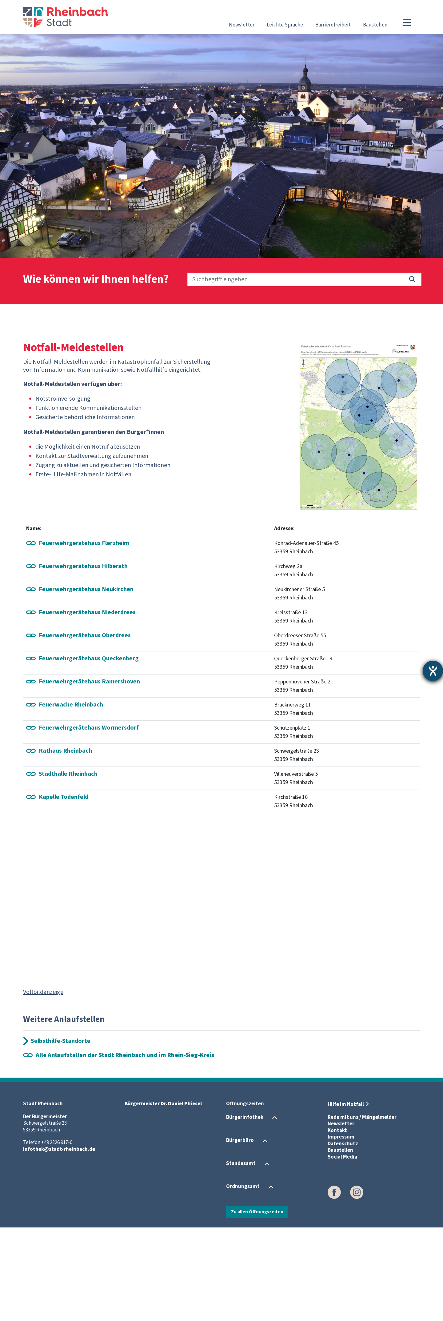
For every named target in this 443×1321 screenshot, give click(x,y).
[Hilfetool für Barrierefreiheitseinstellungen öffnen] (433, 671)
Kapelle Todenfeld (63, 890)
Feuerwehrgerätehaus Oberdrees (85, 728)
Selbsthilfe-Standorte (60, 1134)
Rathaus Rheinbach (65, 844)
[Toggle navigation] (407, 22)
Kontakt (337, 1224)
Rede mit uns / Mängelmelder (362, 1211)
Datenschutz (343, 1237)
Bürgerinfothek (244, 1211)
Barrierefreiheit (333, 25)
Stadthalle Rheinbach (68, 867)
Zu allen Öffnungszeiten (257, 1305)
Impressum (341, 1230)
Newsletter (241, 25)
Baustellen (375, 25)
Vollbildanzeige (43, 1085)
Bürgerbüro (240, 1234)
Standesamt (241, 1257)
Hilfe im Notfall (346, 1198)
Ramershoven (89, 775)
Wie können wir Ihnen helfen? (96, 279)
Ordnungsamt (243, 1280)
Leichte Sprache (285, 25)
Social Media (342, 1250)
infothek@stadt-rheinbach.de (59, 1243)
